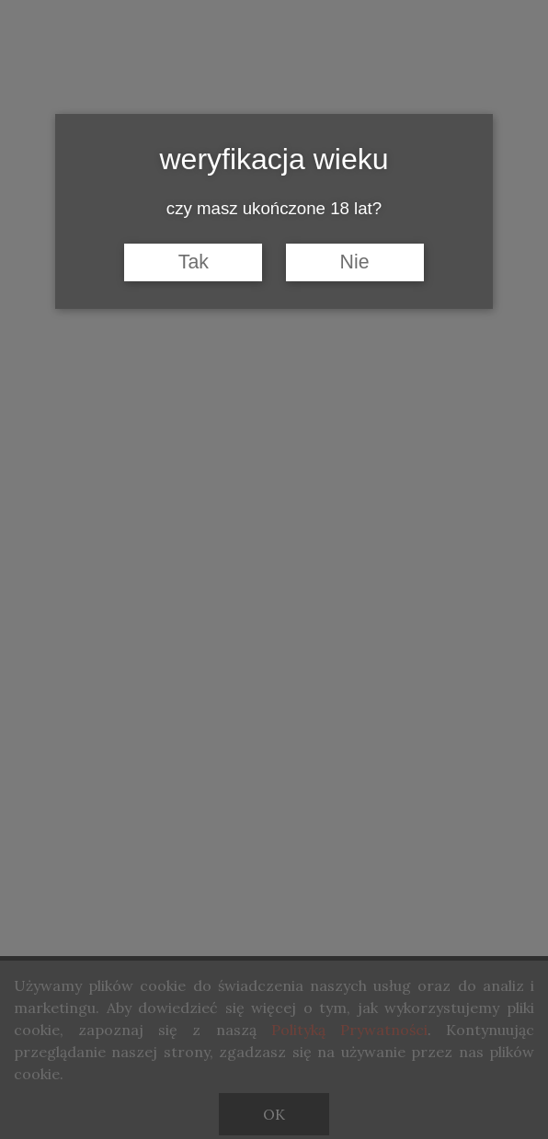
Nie (355, 262)
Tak (193, 262)
